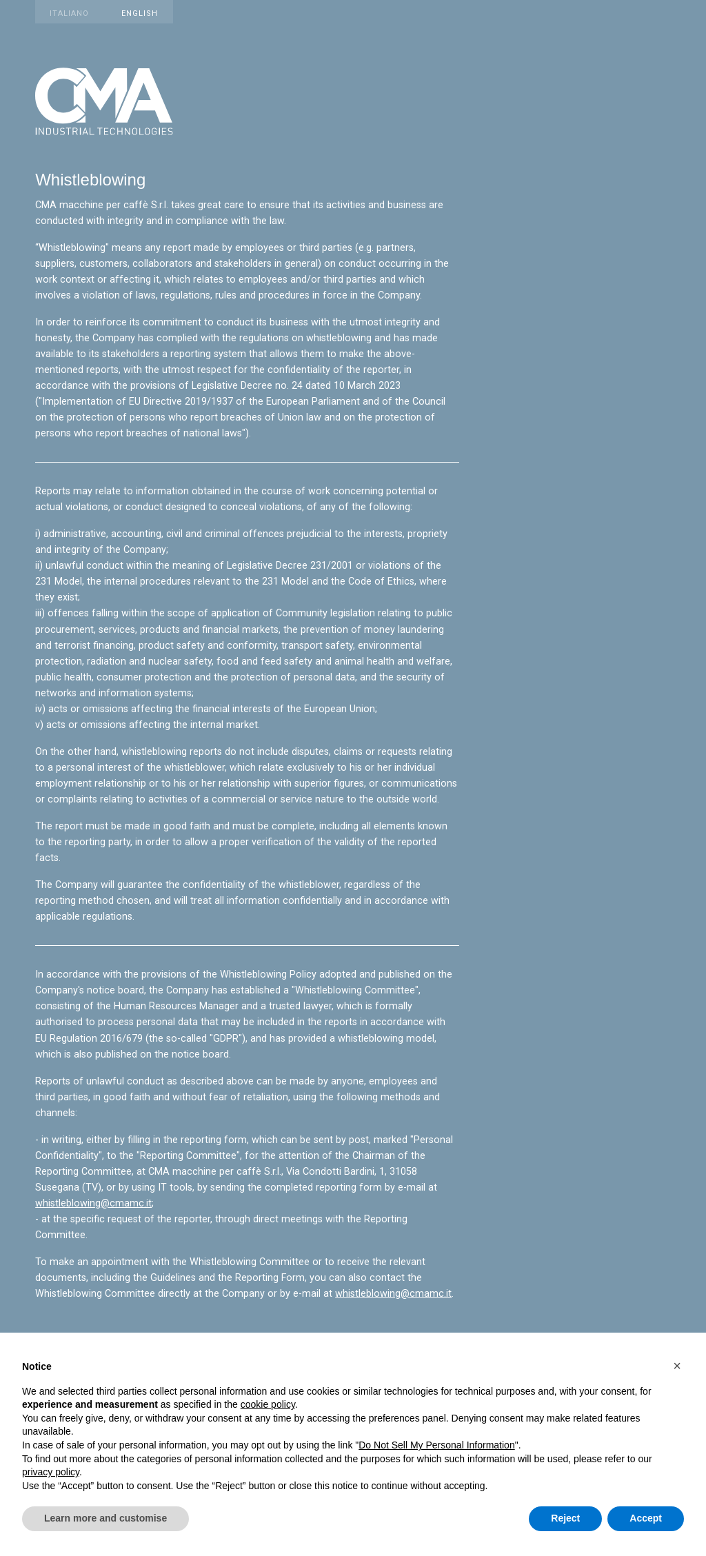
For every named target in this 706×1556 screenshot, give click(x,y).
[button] (677, 1366)
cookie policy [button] (268, 1404)
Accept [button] (645, 1518)
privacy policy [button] (50, 1471)
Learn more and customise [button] (105, 1518)
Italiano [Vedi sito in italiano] (69, 13)
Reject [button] (565, 1518)
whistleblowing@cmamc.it (93, 1203)
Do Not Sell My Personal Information (436, 1445)
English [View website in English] (139, 13)
